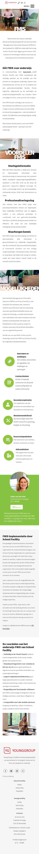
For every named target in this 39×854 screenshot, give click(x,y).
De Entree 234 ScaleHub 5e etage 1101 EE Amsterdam (19, 820)
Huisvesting (19, 788)
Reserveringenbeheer (23, 436)
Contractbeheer (22, 376)
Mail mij (16, 507)
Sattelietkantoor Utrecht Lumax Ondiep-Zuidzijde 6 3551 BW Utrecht (19, 831)
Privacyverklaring (8, 776)
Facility (19, 785)
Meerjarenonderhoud (23, 415)
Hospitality (19, 791)
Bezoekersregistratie (23, 400)
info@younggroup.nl (19, 840)
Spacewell (28, 72)
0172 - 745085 (19, 843)
